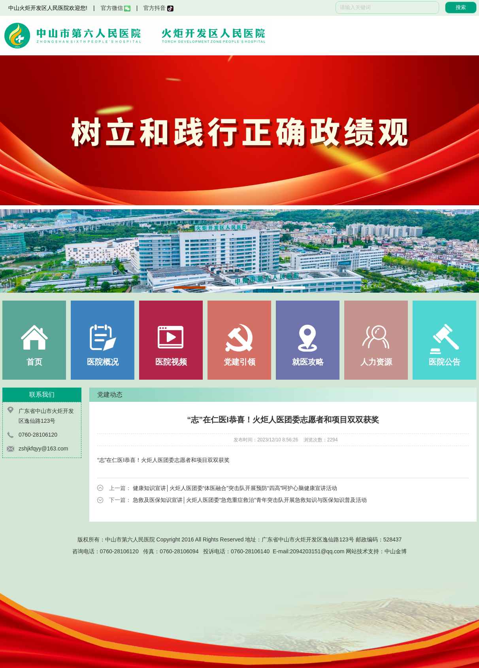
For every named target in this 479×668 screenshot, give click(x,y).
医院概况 (103, 362)
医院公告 (444, 362)
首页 (34, 362)
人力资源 (376, 362)
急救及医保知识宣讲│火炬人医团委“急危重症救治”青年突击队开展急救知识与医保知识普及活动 (250, 500)
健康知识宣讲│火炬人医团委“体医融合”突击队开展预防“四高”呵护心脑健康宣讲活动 (235, 488)
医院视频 (171, 362)
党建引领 (239, 362)
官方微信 (115, 8)
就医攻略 (308, 362)
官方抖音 (158, 8)
